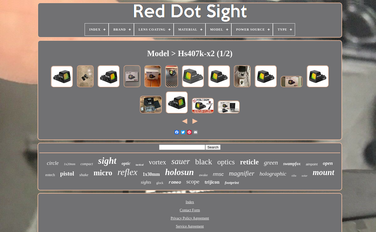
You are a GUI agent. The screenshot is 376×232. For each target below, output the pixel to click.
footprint (232, 183)
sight (107, 161)
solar (305, 175)
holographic (273, 174)
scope (192, 181)
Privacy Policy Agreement (190, 218)
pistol (67, 173)
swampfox (292, 163)
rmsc (218, 174)
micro (102, 173)
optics (226, 162)
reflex (127, 172)
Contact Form (190, 210)
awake (203, 175)
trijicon (212, 182)
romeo (175, 182)
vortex (157, 162)
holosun (179, 172)
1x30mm (151, 174)
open (328, 163)
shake (83, 175)
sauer (180, 161)
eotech (50, 175)
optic (126, 163)
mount (323, 172)
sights (146, 182)
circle (53, 163)
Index (190, 202)
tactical (140, 164)
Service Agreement (190, 226)
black (203, 161)
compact (86, 164)
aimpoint (312, 164)
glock (159, 183)
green (271, 162)
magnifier (241, 173)
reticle (249, 162)
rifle (294, 175)
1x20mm (69, 164)
